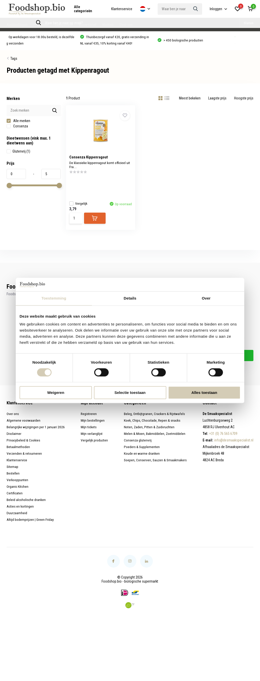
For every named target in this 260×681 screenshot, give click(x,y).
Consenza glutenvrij (137, 444)
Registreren (88, 418)
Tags (13, 60)
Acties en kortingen (21, 510)
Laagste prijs (217, 100)
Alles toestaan (204, 393)
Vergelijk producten (94, 444)
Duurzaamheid (17, 517)
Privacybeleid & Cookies (24, 444)
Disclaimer (14, 438)
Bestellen (13, 477)
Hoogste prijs (243, 100)
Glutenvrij (18, 153)
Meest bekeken (190, 100)
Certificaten (15, 497)
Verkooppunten (18, 484)
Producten (41, 25)
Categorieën (64, 25)
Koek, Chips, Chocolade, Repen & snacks (152, 424)
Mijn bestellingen (92, 424)
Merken (107, 25)
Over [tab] (206, 298)
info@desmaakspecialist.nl (233, 444)
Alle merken (18, 122)
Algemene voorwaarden (24, 424)
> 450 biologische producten (188, 41)
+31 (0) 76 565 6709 (223, 438)
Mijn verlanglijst (91, 438)
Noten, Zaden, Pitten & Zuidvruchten (148, 431)
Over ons (126, 25)
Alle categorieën (83, 9)
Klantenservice (121, 9)
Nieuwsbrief (87, 25)
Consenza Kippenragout (90, 158)
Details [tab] (130, 298)
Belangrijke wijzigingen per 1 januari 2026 (36, 431)
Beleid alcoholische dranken (27, 504)
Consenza (17, 128)
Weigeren (55, 393)
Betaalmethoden (18, 451)
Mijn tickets (88, 431)
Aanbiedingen (17, 25)
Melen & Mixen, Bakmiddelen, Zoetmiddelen (154, 438)
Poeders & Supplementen (141, 451)
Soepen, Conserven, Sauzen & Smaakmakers (155, 464)
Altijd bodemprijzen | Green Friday (30, 524)
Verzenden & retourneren (24, 457)
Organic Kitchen (18, 490)
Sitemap (13, 471)
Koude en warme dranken (141, 457)
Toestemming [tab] (53, 298)
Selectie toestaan (130, 393)
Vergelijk (80, 204)
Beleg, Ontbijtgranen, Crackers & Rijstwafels (154, 418)
